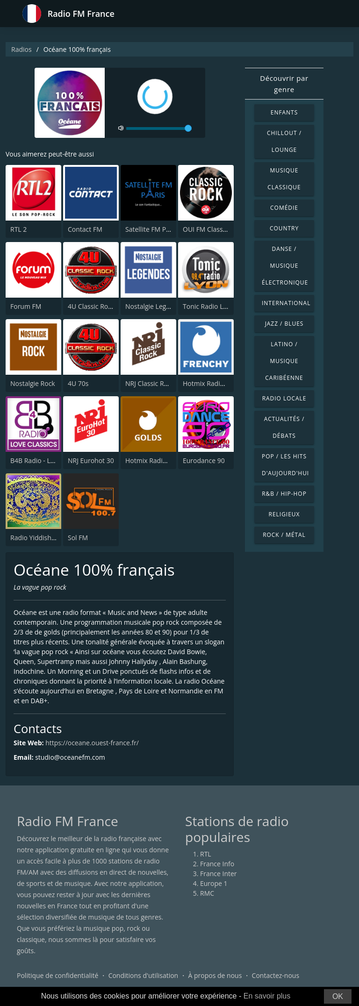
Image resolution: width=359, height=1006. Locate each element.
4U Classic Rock (91, 306)
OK (337, 996)
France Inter (218, 873)
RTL (205, 853)
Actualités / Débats (284, 427)
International (286, 303)
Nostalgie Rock (32, 383)
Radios (21, 49)
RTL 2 (18, 229)
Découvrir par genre (284, 83)
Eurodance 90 (204, 460)
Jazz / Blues (284, 324)
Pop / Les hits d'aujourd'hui (285, 464)
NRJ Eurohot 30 (91, 460)
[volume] (159, 128)
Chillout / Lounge (284, 141)
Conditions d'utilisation (143, 975)
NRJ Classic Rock (149, 383)
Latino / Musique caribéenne (284, 361)
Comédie (284, 208)
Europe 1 (214, 883)
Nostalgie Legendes (155, 306)
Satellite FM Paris (151, 229)
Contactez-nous (276, 975)
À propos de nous (215, 975)
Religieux (284, 514)
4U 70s (78, 383)
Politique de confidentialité (57, 975)
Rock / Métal (284, 535)
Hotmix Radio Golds (155, 460)
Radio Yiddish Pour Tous (47, 537)
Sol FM (78, 537)
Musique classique (284, 178)
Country (284, 228)
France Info (217, 863)
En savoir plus (267, 996)
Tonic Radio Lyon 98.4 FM (221, 306)
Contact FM (85, 229)
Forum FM (25, 306)
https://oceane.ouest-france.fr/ (92, 743)
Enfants (284, 112)
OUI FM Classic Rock (213, 229)
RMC (207, 893)
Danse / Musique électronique (285, 265)
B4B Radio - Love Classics (48, 460)
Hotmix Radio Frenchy (216, 383)
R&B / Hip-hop (284, 494)
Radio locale (284, 398)
